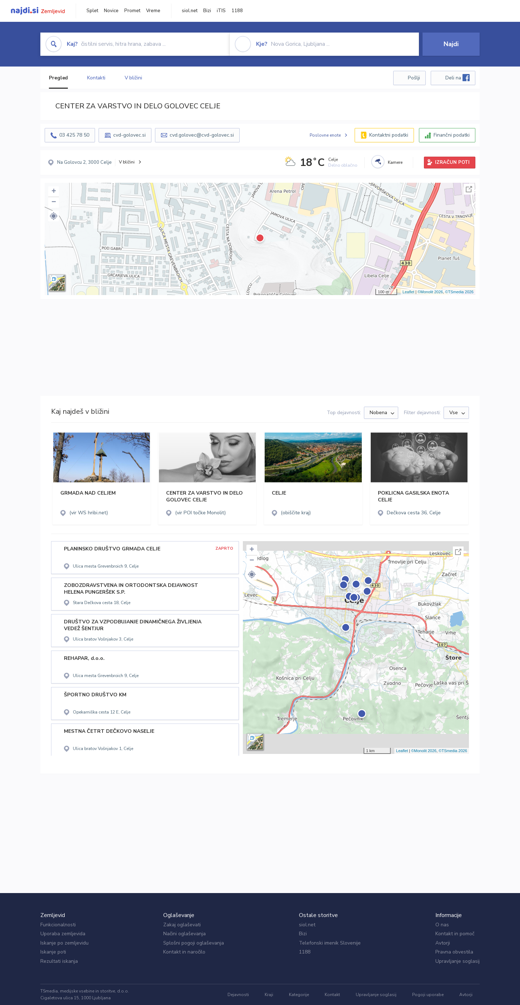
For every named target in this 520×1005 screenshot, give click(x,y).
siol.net (190, 11)
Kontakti (96, 77)
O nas (442, 924)
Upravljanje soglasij (457, 961)
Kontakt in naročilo (184, 951)
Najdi (451, 44)
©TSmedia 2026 (459, 292)
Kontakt (332, 994)
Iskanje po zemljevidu (64, 943)
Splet (92, 11)
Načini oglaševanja (184, 933)
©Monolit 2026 (430, 292)
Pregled (58, 77)
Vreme (153, 11)
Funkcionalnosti (58, 924)
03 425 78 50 (74, 135)
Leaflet (408, 292)
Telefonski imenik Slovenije (330, 943)
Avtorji (442, 943)
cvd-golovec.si (129, 135)
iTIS (221, 11)
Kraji (269, 994)
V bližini (133, 77)
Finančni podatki (452, 135)
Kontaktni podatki (388, 135)
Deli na (457, 77)
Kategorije (299, 994)
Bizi (207, 11)
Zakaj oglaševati (182, 924)
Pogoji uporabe (428, 994)
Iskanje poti (53, 951)
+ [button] (53, 191)
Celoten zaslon (469, 189)
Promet (132, 11)
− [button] (53, 202)
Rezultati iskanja (59, 961)
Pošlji (414, 77)
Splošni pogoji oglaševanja (193, 943)
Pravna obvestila (454, 951)
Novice (111, 11)
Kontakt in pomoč (454, 933)
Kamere (395, 162)
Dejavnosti (238, 994)
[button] (53, 216)
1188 (237, 11)
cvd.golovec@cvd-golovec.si (202, 135)
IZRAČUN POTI (452, 162)
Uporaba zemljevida (62, 933)
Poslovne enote (325, 135)
